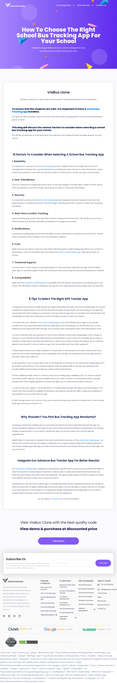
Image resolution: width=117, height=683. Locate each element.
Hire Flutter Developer (86, 593)
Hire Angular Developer (86, 589)
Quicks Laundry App (47, 603)
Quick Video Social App (48, 611)
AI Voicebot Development (64, 604)
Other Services (85, 5)
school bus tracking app (45, 166)
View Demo (58, 541)
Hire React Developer (86, 600)
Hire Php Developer (85, 585)
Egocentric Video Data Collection (67, 586)
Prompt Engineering (66, 613)
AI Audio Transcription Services (67, 592)
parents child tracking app (47, 200)
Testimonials (102, 593)
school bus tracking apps (49, 322)
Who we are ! (102, 601)
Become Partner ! (104, 605)
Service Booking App (48, 607)
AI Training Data (65, 5)
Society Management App (48, 598)
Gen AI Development (67, 609)
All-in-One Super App (48, 593)
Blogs (99, 597)
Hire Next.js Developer (86, 604)
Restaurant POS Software (46, 588)
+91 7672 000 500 (107, 585)
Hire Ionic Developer (85, 597)
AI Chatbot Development (64, 598)
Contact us (101, 5)
